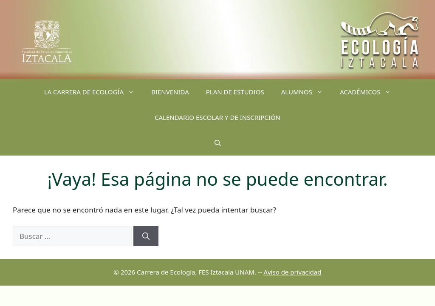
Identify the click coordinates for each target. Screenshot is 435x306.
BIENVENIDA (170, 92)
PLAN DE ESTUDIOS (235, 92)
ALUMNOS (306, 92)
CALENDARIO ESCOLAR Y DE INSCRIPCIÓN (217, 117)
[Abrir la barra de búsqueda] (217, 143)
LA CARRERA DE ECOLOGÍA (93, 92)
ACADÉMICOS (369, 92)
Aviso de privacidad (292, 272)
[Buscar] (145, 236)
